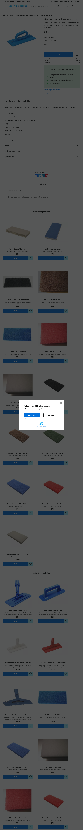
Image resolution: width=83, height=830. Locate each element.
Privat (51, 415)
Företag (32, 415)
